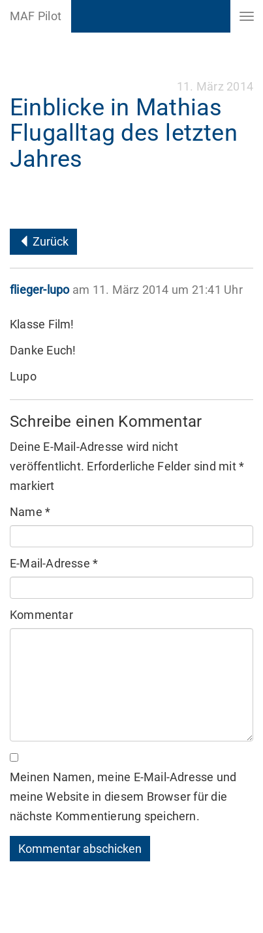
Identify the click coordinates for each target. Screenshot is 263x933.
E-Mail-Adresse (54, 563)
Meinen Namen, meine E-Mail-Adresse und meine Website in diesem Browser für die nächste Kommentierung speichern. (123, 796)
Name (30, 512)
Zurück (43, 241)
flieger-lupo (39, 289)
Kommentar (41, 615)
